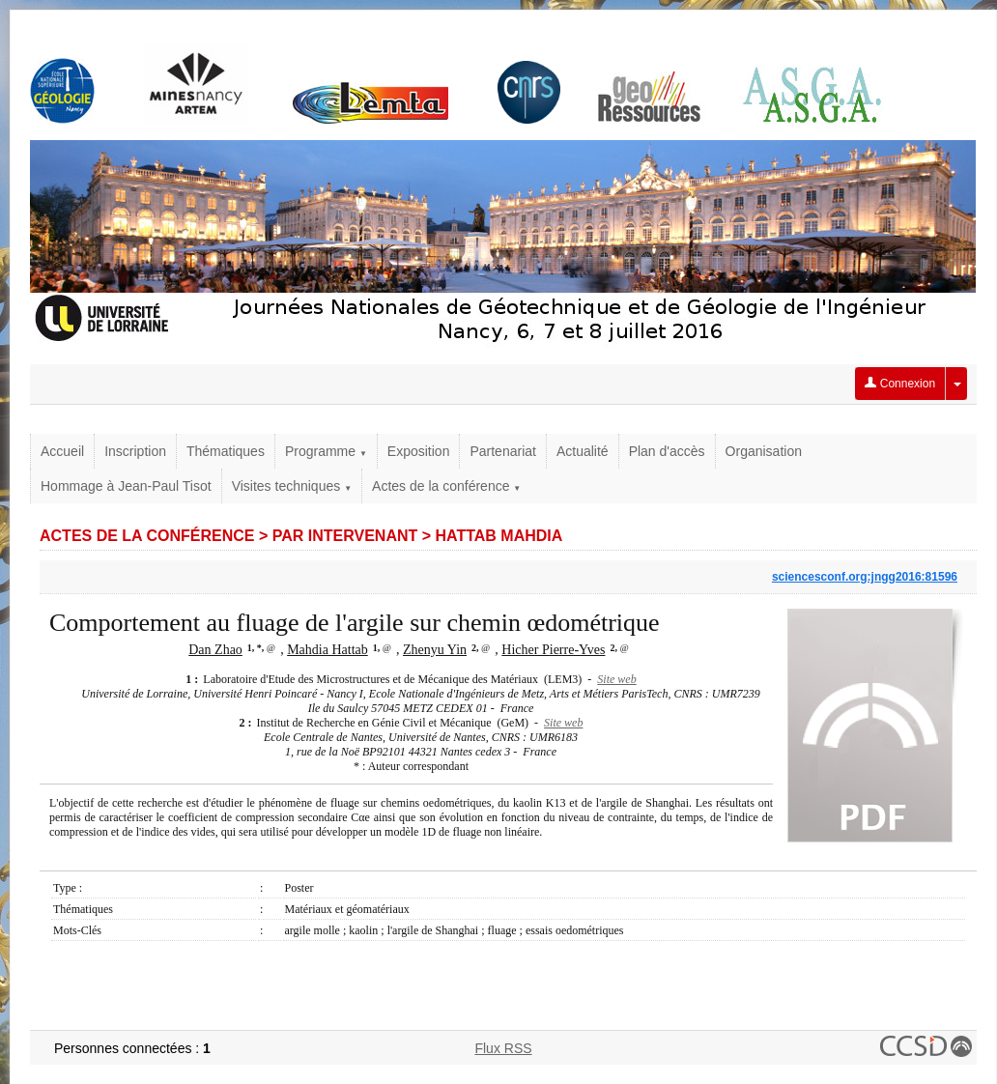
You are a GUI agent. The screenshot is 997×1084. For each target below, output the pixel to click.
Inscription (135, 451)
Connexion (900, 383)
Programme (326, 451)
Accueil (62, 451)
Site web (616, 679)
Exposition (418, 451)
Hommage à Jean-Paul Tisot (126, 486)
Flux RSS (502, 1048)
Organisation (764, 451)
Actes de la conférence (446, 486)
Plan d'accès (667, 451)
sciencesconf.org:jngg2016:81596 (864, 577)
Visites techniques (292, 486)
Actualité (582, 451)
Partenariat (502, 451)
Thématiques (225, 451)
